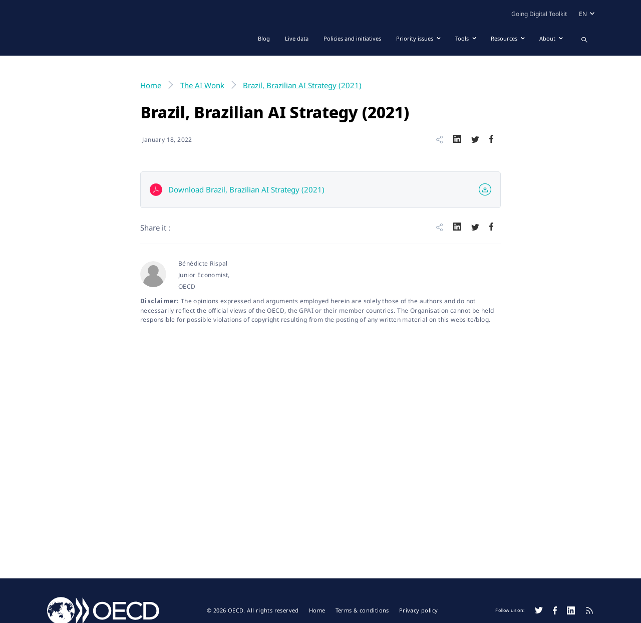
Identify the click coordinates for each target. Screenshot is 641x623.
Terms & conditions (362, 610)
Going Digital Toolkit (539, 14)
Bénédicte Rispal (202, 263)
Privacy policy (418, 610)
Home (317, 610)
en (583, 14)
